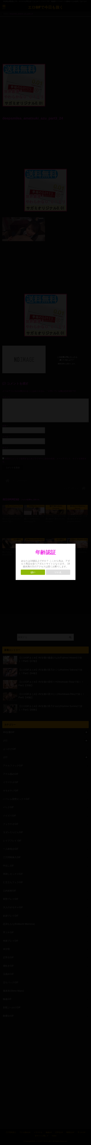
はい (33, 572)
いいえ (58, 572)
